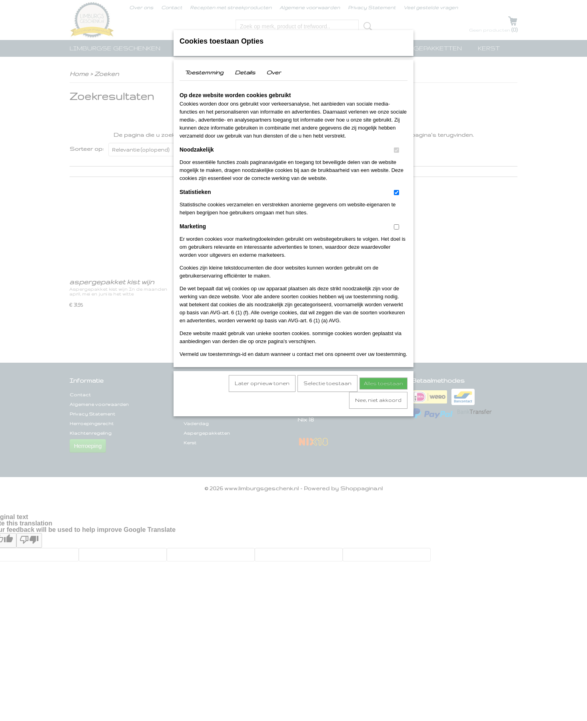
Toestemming (204, 72)
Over (273, 72)
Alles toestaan (383, 383)
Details (245, 72)
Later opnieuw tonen (262, 383)
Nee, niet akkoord (378, 400)
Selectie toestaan (327, 383)
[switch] (396, 150)
